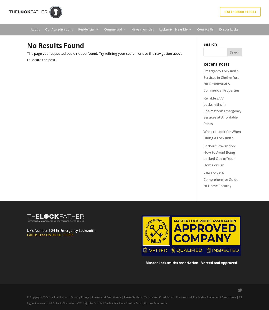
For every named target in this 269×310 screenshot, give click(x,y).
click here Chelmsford (127, 303)
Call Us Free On (39, 235)
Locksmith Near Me (173, 29)
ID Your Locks (228, 29)
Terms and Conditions (106, 297)
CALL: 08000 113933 (240, 12)
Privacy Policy (80, 297)
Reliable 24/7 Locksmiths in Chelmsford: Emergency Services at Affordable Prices (222, 111)
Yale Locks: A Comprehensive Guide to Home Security (220, 179)
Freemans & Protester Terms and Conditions (206, 297)
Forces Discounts (155, 303)
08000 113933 (62, 235)
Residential (86, 29)
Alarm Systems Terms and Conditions (149, 297)
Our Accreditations (59, 29)
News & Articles (142, 29)
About (35, 29)
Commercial (113, 29)
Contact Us (205, 29)
